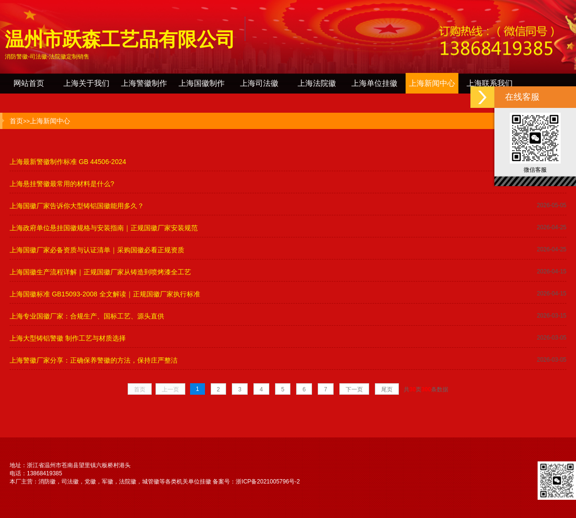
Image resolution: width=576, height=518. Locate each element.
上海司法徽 (259, 83)
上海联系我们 (490, 83)
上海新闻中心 (432, 83)
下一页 (354, 389)
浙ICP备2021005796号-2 (268, 481)
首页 (16, 121)
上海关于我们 (86, 83)
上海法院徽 (317, 83)
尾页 (387, 389)
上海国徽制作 (202, 83)
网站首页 (28, 83)
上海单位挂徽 (374, 83)
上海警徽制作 (144, 83)
